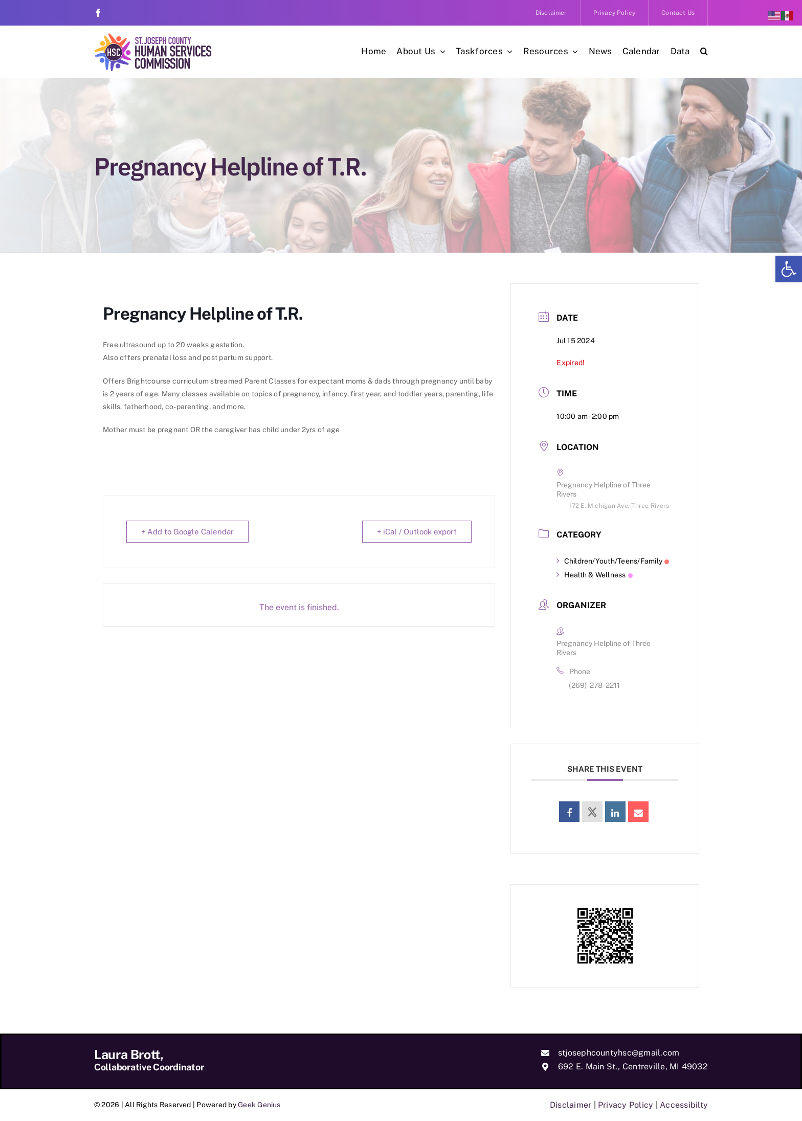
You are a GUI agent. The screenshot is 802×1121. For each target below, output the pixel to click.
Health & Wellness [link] (594, 575)
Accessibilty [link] (684, 1105)
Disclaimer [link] (570, 1105)
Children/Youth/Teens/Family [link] (612, 561)
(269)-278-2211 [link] (594, 685)
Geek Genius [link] (259, 1105)
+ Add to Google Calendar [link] (187, 531)
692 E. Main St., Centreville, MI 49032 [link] (633, 1066)
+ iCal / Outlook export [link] (417, 531)
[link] (788, 269)
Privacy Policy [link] (625, 1105)
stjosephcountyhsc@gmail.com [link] (618, 1053)
